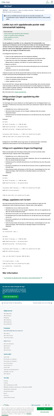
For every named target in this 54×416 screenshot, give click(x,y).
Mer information (8, 39)
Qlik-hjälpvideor (8, 313)
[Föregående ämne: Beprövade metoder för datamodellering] (14, 303)
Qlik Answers (7, 345)
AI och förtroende (8, 363)
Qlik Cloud (8, 6)
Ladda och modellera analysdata (25, 10)
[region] (27, 411)
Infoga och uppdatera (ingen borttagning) (14, 35)
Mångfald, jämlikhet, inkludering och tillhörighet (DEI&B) (18, 387)
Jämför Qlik (7, 367)
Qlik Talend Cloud (8, 335)
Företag (6, 380)
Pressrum (6, 395)
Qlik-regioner (7, 373)
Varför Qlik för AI (8, 365)
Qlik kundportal (7, 322)
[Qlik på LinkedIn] (46, 405)
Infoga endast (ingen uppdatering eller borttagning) (16, 33)
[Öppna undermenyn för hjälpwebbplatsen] (2, 6)
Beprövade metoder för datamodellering (12, 12)
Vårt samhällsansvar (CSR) (10, 385)
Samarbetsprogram (9, 391)
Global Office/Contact (9, 397)
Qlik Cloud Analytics (9, 343)
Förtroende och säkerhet (10, 359)
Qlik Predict (7, 348)
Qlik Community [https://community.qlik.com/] (35, 405)
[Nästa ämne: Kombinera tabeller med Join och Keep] (40, 303)
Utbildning (6, 317)
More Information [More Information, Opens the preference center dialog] (44, 411)
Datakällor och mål (8, 371)
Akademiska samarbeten (10, 389)
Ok (44, 408)
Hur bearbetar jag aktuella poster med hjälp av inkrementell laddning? (22, 278)
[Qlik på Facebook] (49, 405)
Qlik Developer (7, 315)
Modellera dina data (39, 10)
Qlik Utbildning (7, 319)
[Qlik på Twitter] (43, 405)
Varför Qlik (6, 357)
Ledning (6, 383)
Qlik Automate (7, 350)
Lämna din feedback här (10, 296)
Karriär (5, 393)
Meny (52, 2)
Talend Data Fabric (8, 337)
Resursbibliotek (8, 324)
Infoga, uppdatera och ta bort (11, 37)
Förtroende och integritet (10, 361)
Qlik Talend (6, 333)
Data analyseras (13, 10)
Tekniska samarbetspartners (11, 369)
